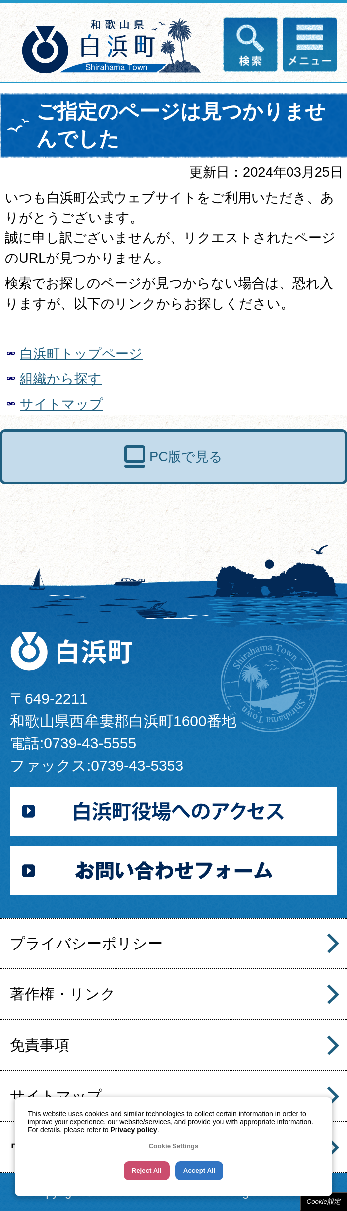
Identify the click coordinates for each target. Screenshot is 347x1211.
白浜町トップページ (81, 353)
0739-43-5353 (137, 765)
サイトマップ (61, 404)
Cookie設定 (324, 1201)
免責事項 (39, 1045)
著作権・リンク (63, 994)
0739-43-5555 (90, 743)
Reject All (147, 1170)
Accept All (199, 1170)
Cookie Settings (174, 1146)
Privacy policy (134, 1130)
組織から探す (61, 378)
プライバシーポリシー (86, 943)
